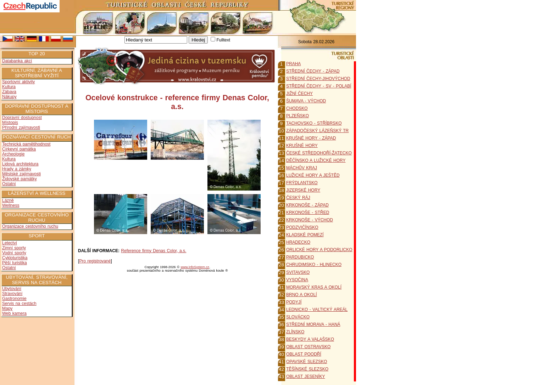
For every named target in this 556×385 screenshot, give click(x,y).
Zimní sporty (14, 247)
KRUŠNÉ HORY (302, 145)
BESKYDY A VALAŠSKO (310, 339)
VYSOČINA (297, 279)
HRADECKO (298, 242)
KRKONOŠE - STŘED (307, 212)
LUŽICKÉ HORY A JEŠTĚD (313, 175)
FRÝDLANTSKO (302, 182)
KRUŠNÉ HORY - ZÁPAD (311, 138)
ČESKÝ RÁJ (298, 197)
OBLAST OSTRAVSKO (308, 346)
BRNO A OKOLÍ (301, 294)
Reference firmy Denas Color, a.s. (153, 250)
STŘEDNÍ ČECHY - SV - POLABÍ (318, 86)
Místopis (10, 122)
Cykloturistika (14, 257)
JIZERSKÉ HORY (303, 190)
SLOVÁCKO (298, 317)
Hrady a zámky (16, 168)
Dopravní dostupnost (22, 117)
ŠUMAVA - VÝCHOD (306, 100)
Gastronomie (14, 298)
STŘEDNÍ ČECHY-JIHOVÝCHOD (318, 78)
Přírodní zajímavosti (21, 127)
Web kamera (14, 313)
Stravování (12, 293)
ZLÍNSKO (295, 331)
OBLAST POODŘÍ (303, 354)
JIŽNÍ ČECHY (299, 93)
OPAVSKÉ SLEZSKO (306, 361)
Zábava (9, 91)
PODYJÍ (293, 302)
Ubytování (11, 288)
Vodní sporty (14, 252)
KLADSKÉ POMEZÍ (305, 234)
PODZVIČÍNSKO (302, 227)
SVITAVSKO (298, 272)
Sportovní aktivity (18, 81)
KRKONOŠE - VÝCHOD (309, 219)
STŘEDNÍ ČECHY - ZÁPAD (313, 71)
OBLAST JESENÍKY (305, 376)
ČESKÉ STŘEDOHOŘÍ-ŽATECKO (319, 153)
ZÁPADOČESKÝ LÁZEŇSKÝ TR (317, 130)
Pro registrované (95, 261)
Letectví (9, 242)
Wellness (10, 205)
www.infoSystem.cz (195, 267)
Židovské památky (19, 178)
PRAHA (293, 63)
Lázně (8, 200)
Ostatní (9, 183)
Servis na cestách (19, 303)
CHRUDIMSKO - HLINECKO (313, 264)
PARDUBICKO (300, 257)
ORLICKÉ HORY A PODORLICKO (319, 249)
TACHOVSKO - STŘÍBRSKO (313, 123)
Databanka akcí (17, 60)
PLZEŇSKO (297, 115)
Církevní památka (19, 149)
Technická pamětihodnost (26, 144)
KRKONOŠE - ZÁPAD (307, 205)
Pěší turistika (14, 262)
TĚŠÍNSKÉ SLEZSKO (307, 369)
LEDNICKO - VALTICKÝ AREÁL (317, 309)
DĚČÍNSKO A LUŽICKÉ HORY (316, 160)
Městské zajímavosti (21, 173)
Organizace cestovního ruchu (30, 226)
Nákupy (9, 96)
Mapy (7, 308)
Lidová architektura (20, 164)
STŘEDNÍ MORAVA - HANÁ (313, 324)
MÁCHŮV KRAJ (301, 167)
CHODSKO (297, 108)
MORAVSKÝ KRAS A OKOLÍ (313, 287)
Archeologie (13, 154)
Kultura (9, 86)
